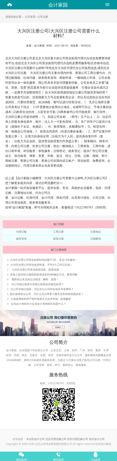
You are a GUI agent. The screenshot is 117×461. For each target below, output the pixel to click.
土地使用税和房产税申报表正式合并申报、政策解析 (41, 299)
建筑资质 (21, 238)
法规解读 (95, 238)
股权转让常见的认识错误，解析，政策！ (35, 279)
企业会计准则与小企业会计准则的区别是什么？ (38, 303)
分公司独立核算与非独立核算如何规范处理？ (37, 284)
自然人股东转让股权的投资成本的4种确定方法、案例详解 (43, 274)
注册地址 (95, 231)
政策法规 (58, 238)
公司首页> (31, 16)
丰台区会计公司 (35, 439)
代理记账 (21, 231)
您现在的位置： (15, 16)
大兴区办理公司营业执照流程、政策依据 (35, 269)
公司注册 (42, 16)
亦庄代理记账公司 (78, 439)
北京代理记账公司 (55, 439)
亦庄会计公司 (97, 439)
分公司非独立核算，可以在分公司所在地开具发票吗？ (42, 289)
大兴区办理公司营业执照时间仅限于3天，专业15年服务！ (44, 260)
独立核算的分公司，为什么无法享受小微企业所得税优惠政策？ (47, 294)
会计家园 (58, 4)
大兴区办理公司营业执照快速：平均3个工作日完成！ (41, 264)
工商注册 (58, 231)
